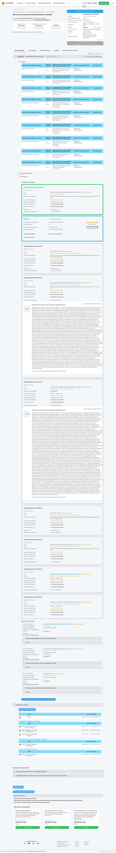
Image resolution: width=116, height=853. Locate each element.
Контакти (77, 844)
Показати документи (56, 204)
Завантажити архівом (27, 709)
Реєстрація (104, 3)
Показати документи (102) (31, 659)
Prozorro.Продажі (59, 3)
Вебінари (86, 843)
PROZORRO (20, 3)
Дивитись (27, 827)
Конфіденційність (32, 851)
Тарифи (86, 844)
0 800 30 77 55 (86, 3)
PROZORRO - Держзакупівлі (63, 841)
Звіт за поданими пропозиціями (23, 791)
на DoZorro (43, 18)
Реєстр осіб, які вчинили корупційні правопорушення (85, 44)
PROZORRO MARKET (30, 3)
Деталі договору (29, 237)
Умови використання (41, 851)
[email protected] (87, 33)
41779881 (85, 27)
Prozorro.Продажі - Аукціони (63, 844)
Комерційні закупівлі (44, 3)
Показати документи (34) (31, 635)
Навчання (77, 841)
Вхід (95, 3)
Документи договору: (29, 233)
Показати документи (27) (30, 684)
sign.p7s (29, 717)
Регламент (86, 841)
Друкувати (18, 787)
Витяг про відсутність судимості (85, 42)
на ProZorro (37, 18)
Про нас (77, 846)
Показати (53, 391)
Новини (76, 843)
